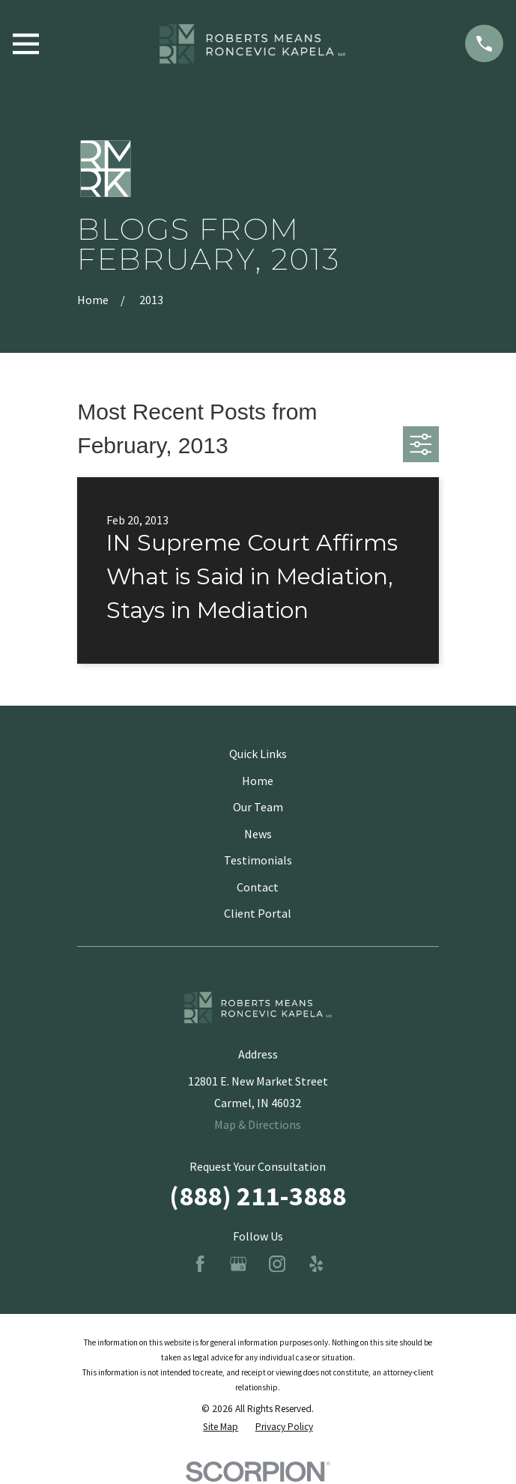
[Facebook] (200, 1264)
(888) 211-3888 (257, 1196)
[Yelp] (316, 1264)
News (258, 833)
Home (257, 780)
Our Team (258, 806)
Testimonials (258, 859)
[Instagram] (277, 1264)
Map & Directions (257, 1124)
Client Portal (257, 913)
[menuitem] (220, 1427)
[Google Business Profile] (238, 1264)
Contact (258, 886)
